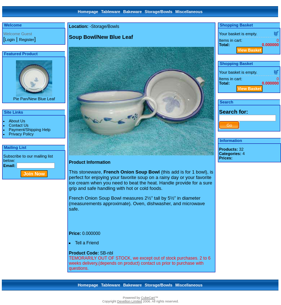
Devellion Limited (129, 301)
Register (26, 39)
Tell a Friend (87, 242)
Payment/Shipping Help (29, 129)
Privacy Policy (21, 134)
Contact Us (18, 125)
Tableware (110, 11)
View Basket (249, 50)
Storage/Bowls (158, 11)
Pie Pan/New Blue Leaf (34, 99)
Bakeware (132, 11)
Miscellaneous (188, 11)
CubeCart (148, 298)
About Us (17, 121)
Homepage (88, 11)
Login (10, 39)
